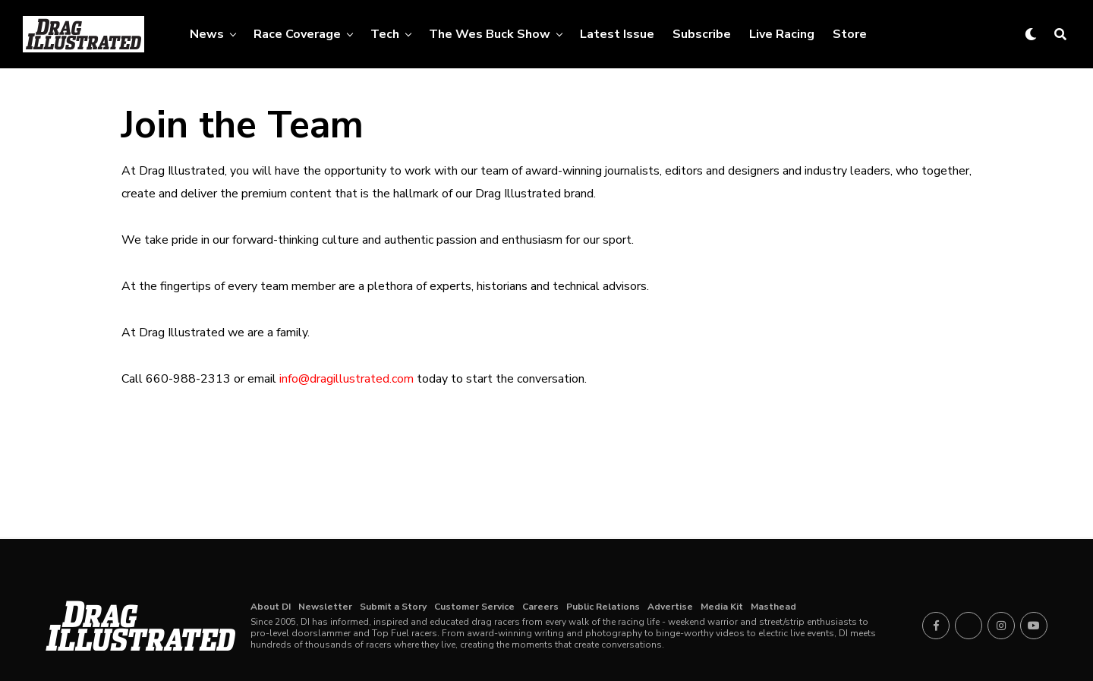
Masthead (773, 607)
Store (850, 34)
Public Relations (603, 607)
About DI (270, 607)
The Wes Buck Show (489, 34)
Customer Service (474, 607)
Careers (540, 607)
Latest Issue (617, 34)
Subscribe (701, 34)
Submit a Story (393, 607)
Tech (384, 34)
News (207, 34)
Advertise (670, 607)
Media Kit (722, 607)
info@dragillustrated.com (346, 378)
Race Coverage (297, 34)
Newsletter (325, 607)
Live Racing (781, 34)
